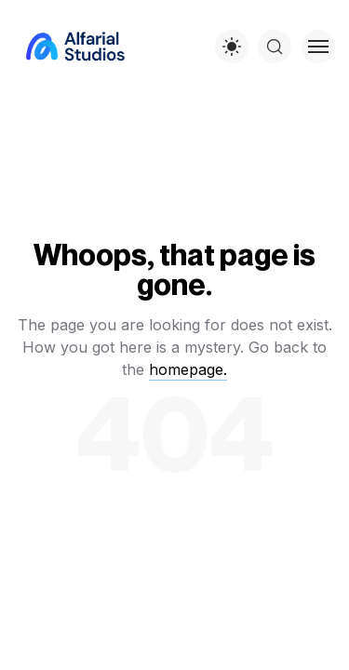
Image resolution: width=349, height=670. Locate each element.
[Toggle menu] (318, 46)
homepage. (188, 369)
